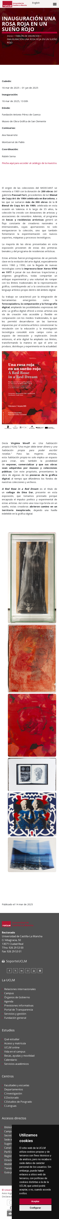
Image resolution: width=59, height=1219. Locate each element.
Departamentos (13, 1089)
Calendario (10, 1059)
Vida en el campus (14, 1051)
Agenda (8, 1001)
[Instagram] (27, 970)
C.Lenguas (10, 1106)
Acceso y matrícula (15, 1043)
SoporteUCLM (16, 961)
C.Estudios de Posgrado (18, 1101)
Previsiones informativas (19, 1005)
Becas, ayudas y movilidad (19, 1055)
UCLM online (12, 1047)
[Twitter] (15, 970)
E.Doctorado (11, 1097)
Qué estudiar (12, 1039)
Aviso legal (7, 1193)
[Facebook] (9, 970)
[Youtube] (33, 970)
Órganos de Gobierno (17, 997)
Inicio (10, 35)
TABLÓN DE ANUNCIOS (27, 35)
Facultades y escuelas (16, 1085)
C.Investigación (13, 1093)
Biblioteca (10, 1127)
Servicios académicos (16, 1064)
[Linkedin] (21, 970)
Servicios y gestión (15, 1013)
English (36, 2)
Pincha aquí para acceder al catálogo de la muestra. (29, 163)
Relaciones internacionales (20, 989)
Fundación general (15, 1018)
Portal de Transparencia (18, 1009)
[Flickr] (40, 970)
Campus (9, 993)
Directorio (10, 1160)
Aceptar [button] (35, 1201)
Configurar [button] (35, 1208)
